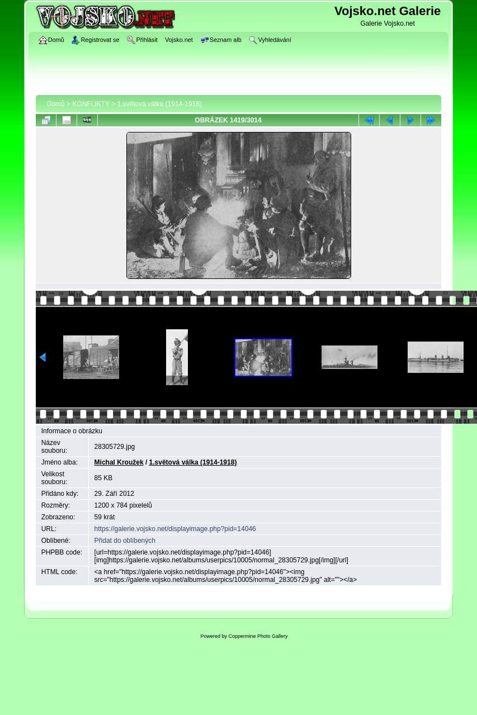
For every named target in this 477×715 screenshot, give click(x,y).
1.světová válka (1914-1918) (159, 104)
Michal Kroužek (119, 462)
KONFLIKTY (90, 104)
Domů (56, 104)
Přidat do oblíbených (125, 540)
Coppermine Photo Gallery (257, 636)
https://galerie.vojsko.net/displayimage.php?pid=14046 (175, 529)
